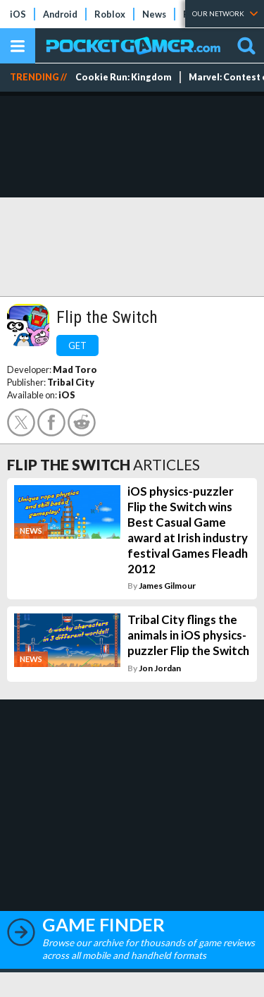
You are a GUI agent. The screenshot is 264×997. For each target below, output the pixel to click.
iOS (18, 14)
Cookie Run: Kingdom (123, 77)
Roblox (109, 14)
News (154, 14)
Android (60, 14)
